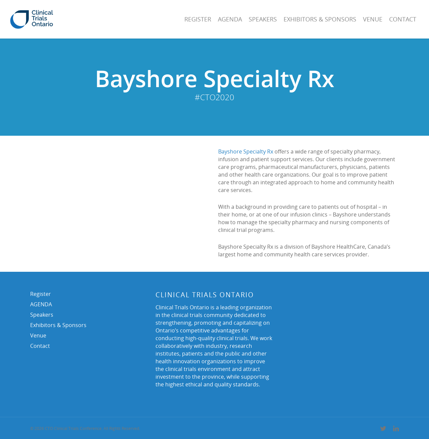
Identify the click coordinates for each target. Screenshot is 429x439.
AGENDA (230, 19)
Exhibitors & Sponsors (320, 19)
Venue (372, 19)
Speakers (263, 19)
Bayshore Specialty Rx (245, 151)
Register (197, 19)
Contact (402, 19)
